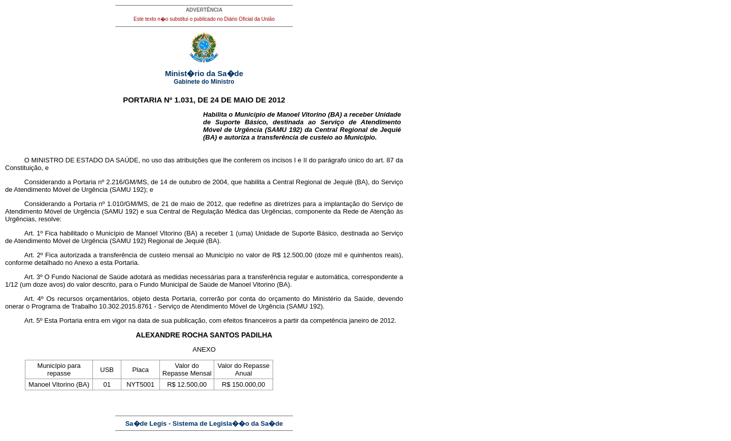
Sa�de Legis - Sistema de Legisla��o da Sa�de (204, 423)
